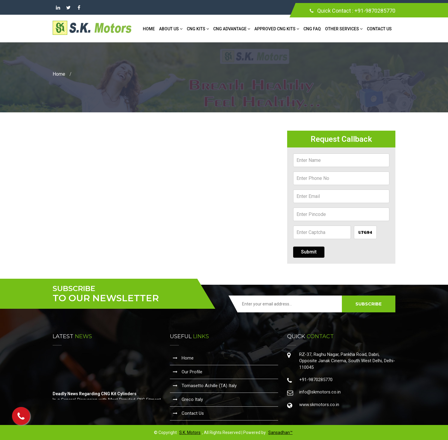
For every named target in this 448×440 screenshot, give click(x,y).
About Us (171, 28)
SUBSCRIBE (368, 304)
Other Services (344, 28)
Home (149, 28)
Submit (309, 252)
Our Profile (187, 372)
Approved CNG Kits (276, 28)
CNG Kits (198, 28)
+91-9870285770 (374, 11)
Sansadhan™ (280, 432)
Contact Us (379, 28)
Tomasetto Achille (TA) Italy (205, 385)
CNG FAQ (312, 28)
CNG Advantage (231, 28)
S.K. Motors (190, 432)
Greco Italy (188, 399)
